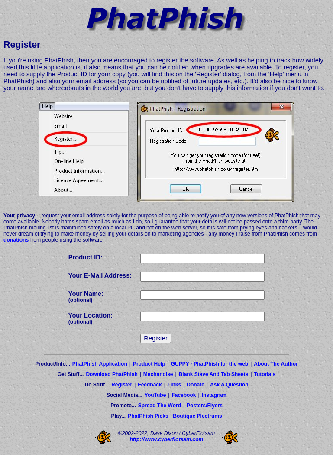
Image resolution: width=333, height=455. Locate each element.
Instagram (214, 395)
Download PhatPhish (111, 374)
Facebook (183, 395)
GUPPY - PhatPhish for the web (209, 364)
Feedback (150, 385)
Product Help (149, 364)
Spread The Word (159, 406)
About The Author (276, 364)
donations (16, 240)
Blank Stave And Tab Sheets (214, 374)
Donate (195, 385)
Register (121, 385)
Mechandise (158, 374)
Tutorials (265, 374)
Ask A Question (229, 385)
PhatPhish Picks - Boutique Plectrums (175, 416)
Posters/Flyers (205, 406)
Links (174, 385)
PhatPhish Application (99, 364)
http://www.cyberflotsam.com (167, 439)
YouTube (155, 395)
